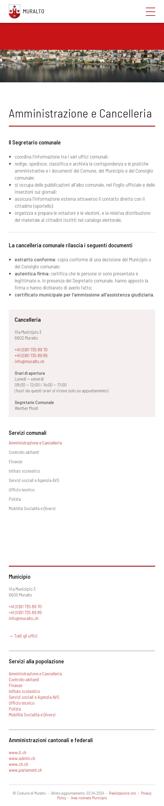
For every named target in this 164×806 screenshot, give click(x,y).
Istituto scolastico (24, 470)
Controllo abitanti (24, 452)
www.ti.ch (17, 752)
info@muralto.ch (29, 361)
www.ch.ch (18, 764)
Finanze (15, 461)
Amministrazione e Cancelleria (35, 442)
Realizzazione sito (122, 793)
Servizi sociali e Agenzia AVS (34, 480)
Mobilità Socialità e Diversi (32, 508)
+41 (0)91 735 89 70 (31, 349)
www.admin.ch (22, 758)
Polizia (15, 499)
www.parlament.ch (25, 770)
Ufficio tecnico (22, 489)
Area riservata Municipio (89, 797)
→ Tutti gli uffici (23, 635)
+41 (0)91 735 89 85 (31, 355)
